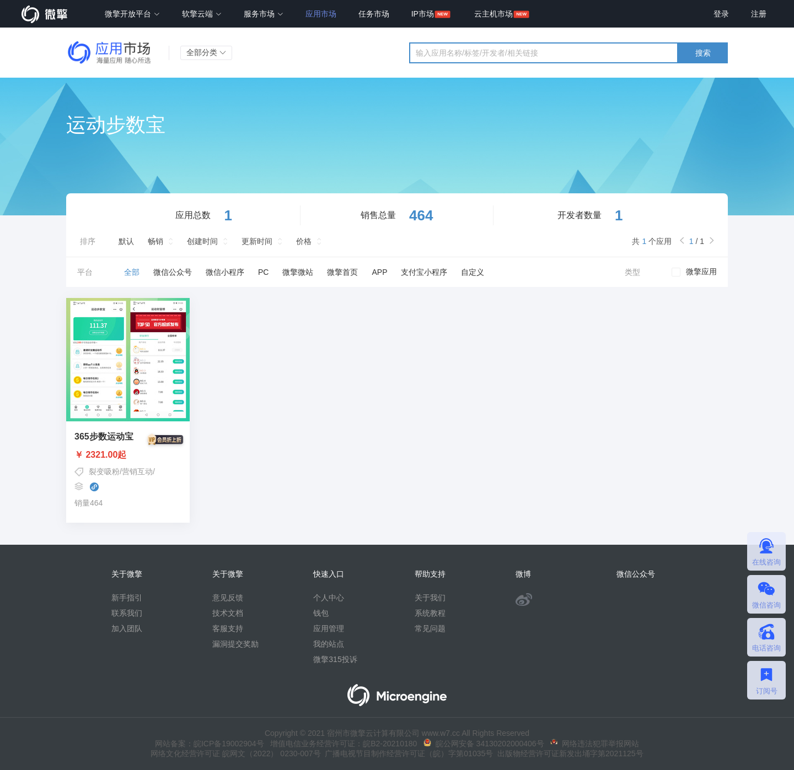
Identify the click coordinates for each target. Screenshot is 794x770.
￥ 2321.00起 (127, 455)
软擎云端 (202, 13)
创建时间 (202, 241)
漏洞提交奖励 (235, 643)
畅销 (155, 241)
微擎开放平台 (132, 13)
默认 (126, 241)
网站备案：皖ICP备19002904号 (209, 743)
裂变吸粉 (104, 471)
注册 (758, 13)
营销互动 (137, 471)
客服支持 (227, 628)
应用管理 (328, 628)
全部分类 (206, 52)
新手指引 (126, 597)
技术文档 (227, 613)
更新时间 (257, 241)
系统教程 (430, 613)
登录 (721, 13)
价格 (304, 241)
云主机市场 (493, 13)
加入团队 (126, 628)
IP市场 (422, 13)
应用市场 (320, 13)
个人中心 (328, 597)
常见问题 (430, 628)
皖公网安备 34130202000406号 (483, 743)
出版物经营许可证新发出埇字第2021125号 (568, 753)
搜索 (703, 52)
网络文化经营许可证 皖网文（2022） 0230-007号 (235, 753)
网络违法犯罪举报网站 (594, 743)
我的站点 (328, 643)
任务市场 (373, 13)
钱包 (321, 613)
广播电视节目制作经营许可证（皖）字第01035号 (407, 753)
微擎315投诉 (335, 659)
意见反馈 (227, 597)
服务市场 (263, 13)
